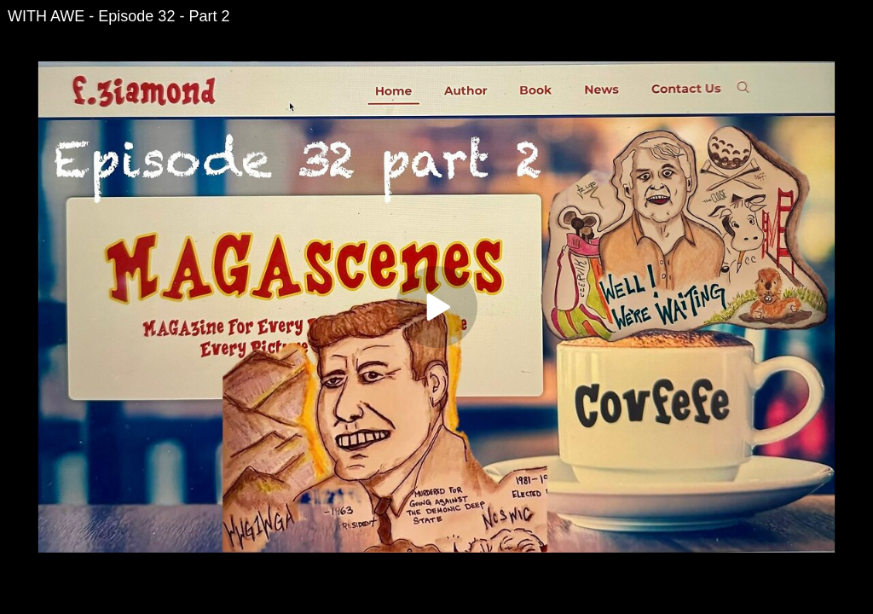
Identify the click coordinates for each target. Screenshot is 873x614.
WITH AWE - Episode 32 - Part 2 (118, 16)
